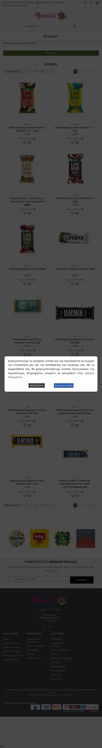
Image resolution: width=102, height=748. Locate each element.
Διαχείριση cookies (63, 385)
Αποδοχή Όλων (37, 385)
